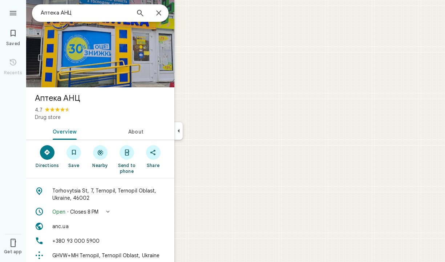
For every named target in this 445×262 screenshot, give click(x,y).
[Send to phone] (126, 159)
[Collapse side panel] (178, 131)
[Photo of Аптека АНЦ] (100, 43)
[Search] (140, 13)
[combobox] (85, 12)
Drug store (48, 117)
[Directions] (47, 156)
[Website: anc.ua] (100, 226)
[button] (100, 212)
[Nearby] (100, 156)
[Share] (153, 156)
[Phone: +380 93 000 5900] (100, 241)
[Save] (74, 156)
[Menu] (13, 12)
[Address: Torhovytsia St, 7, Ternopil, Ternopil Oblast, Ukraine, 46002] (100, 194)
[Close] (159, 13)
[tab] (63, 131)
